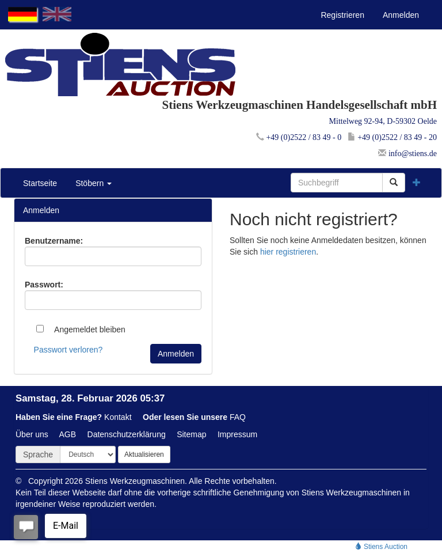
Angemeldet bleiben (80, 329)
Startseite (40, 183)
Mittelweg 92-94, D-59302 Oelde (383, 121)
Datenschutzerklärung (126, 434)
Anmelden (401, 15)
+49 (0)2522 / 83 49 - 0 (298, 137)
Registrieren (342, 15)
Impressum (237, 434)
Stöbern (93, 183)
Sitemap (191, 434)
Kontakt (117, 417)
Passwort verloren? (68, 349)
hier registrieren (288, 251)
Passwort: (44, 284)
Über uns (32, 434)
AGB (68, 434)
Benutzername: (54, 240)
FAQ (238, 417)
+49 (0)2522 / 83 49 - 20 (392, 137)
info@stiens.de (407, 153)
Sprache (38, 454)
